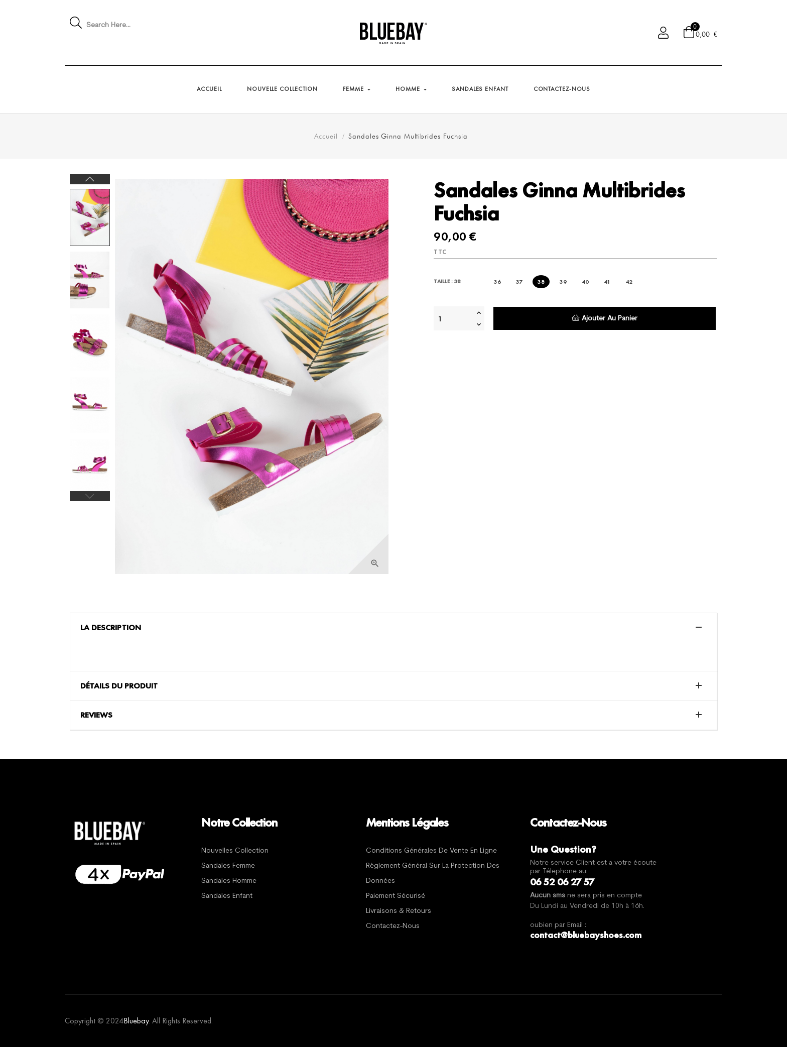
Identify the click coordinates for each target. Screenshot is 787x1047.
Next (90, 179)
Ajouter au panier (604, 318)
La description (110, 627)
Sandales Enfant (226, 896)
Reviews (96, 715)
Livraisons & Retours (398, 911)
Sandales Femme (228, 866)
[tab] (393, 627)
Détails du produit (119, 685)
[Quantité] (454, 318)
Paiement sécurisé (395, 896)
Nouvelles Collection (235, 851)
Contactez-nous (393, 926)
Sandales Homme (228, 881)
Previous (90, 496)
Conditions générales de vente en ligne (431, 851)
